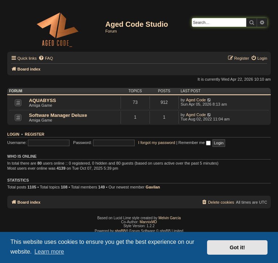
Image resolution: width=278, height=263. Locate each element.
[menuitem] (45, 58)
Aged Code (196, 100)
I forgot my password (156, 142)
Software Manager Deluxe (58, 115)
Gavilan (153, 187)
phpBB (120, 231)
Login (13, 134)
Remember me (194, 142)
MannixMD (148, 222)
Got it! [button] (237, 247)
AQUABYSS (42, 100)
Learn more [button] (49, 252)
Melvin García (170, 218)
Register (35, 134)
